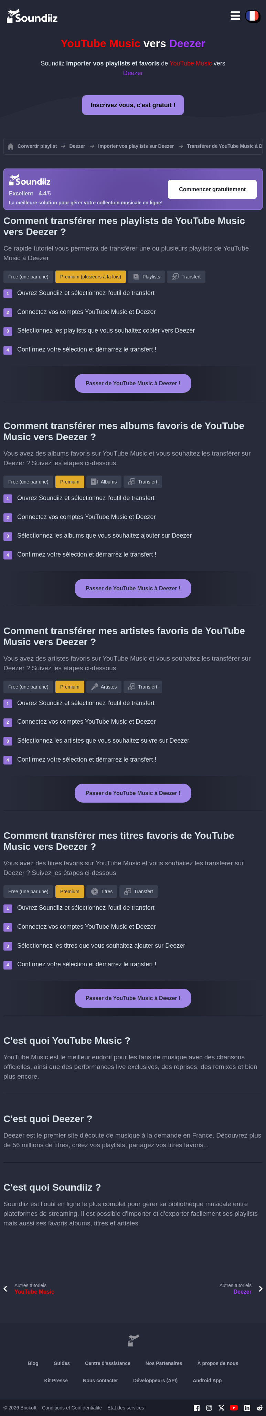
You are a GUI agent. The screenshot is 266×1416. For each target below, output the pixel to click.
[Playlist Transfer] (32, 15)
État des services (125, 1407)
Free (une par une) (28, 276)
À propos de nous (217, 1363)
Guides (62, 1363)
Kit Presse (56, 1380)
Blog (33, 1363)
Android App (207, 1380)
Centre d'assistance (107, 1363)
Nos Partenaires (164, 1363)
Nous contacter (100, 1380)
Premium (69, 482)
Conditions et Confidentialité (72, 1407)
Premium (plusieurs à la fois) (90, 276)
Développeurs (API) (155, 1380)
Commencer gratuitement (212, 189)
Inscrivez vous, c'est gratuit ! (133, 105)
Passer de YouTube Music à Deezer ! (133, 383)
